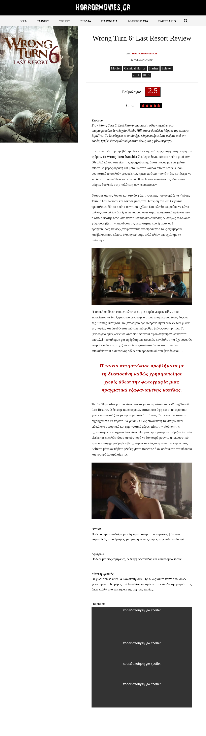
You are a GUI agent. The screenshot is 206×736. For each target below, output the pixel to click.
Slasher (154, 68)
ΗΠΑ (146, 75)
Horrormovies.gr (144, 53)
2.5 (153, 92)
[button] (186, 20)
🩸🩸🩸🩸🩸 (151, 105)
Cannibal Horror (134, 68)
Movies (116, 68)
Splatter (167, 68)
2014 (136, 75)
